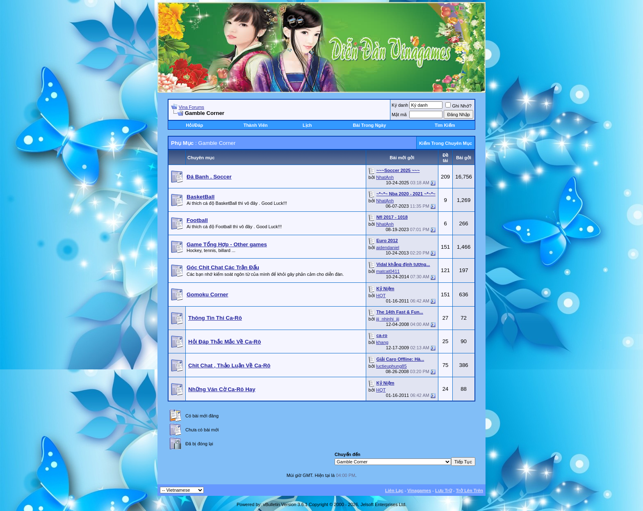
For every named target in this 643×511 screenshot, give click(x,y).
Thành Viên (256, 125)
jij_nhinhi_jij (387, 318)
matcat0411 (387, 271)
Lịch (307, 125)
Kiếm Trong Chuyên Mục (445, 143)
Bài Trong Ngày (369, 125)
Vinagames (419, 490)
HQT (380, 295)
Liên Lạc (394, 490)
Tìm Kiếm (445, 125)
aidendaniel (387, 247)
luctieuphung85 (391, 366)
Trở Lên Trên (469, 490)
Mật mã (399, 114)
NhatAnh (385, 177)
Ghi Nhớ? (458, 105)
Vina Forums (191, 107)
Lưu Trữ (443, 490)
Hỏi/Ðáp (194, 125)
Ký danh (400, 105)
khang (382, 342)
